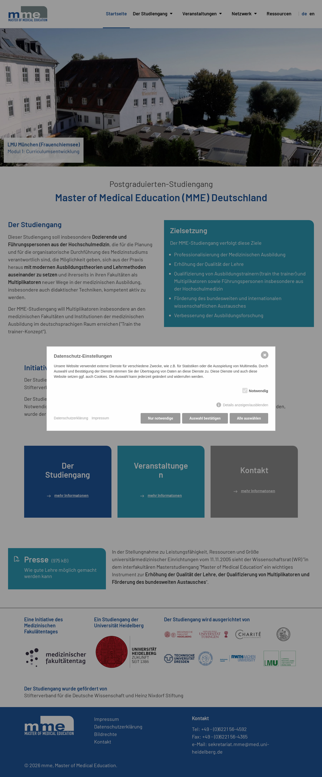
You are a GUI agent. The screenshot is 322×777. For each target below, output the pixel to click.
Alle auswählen (249, 418)
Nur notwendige (160, 418)
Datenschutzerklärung (71, 418)
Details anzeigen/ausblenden (245, 405)
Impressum (100, 418)
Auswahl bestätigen (205, 418)
